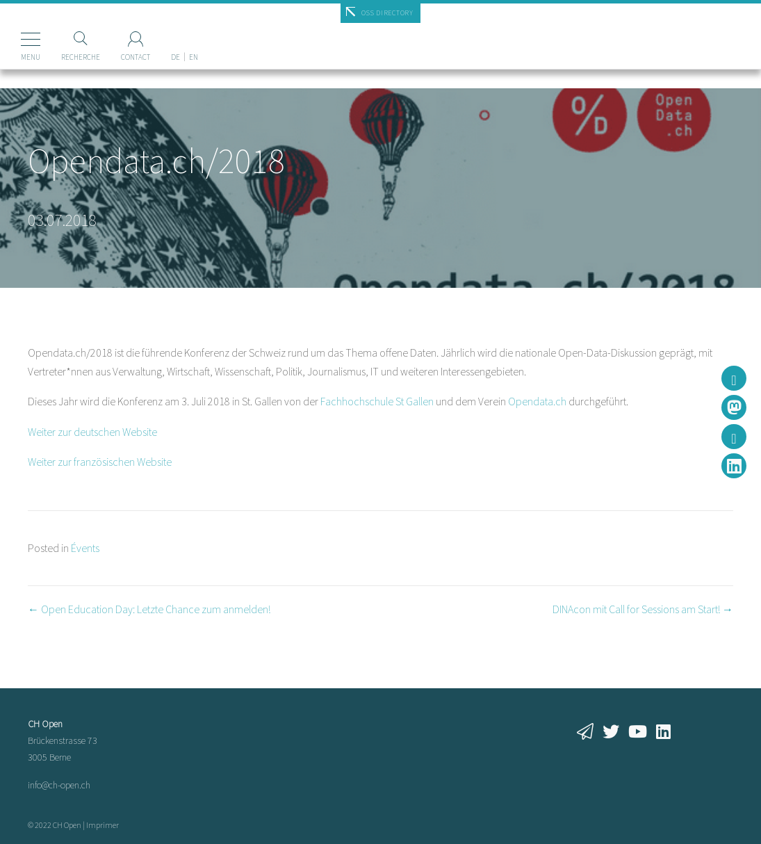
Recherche (80, 57)
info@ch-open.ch (59, 785)
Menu (30, 57)
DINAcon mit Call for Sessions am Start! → (643, 609)
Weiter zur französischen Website (100, 462)
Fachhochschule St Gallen (377, 401)
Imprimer (102, 825)
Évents (85, 548)
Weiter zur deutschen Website (92, 432)
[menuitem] (175, 34)
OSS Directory (387, 12)
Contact (135, 57)
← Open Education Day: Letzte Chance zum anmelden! (149, 609)
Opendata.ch (537, 401)
